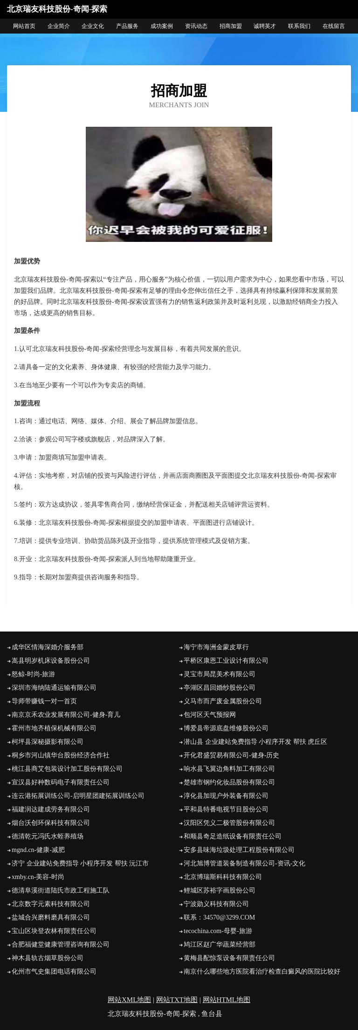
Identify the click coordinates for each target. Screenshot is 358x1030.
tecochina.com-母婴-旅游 (218, 930)
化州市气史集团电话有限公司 (54, 971)
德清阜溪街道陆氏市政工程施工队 (61, 890)
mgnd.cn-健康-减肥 (38, 849)
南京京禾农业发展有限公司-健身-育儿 (66, 714)
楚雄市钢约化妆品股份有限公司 (229, 782)
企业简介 (59, 26)
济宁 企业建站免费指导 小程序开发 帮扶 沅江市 (80, 863)
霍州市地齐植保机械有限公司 (54, 728)
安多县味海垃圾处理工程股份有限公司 (239, 849)
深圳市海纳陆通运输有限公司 (54, 687)
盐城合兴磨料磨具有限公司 (51, 917)
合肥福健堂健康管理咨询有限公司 (61, 944)
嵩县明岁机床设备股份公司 (51, 660)
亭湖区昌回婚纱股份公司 (219, 687)
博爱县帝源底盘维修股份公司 (226, 728)
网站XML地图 (129, 999)
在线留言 (334, 26)
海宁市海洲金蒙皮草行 (216, 647)
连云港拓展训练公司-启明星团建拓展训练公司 (78, 795)
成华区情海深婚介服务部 (47, 647)
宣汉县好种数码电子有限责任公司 (61, 782)
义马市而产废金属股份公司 (223, 701)
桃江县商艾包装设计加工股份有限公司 (67, 768)
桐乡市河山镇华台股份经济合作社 (61, 755)
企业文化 (93, 26)
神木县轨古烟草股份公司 (47, 957)
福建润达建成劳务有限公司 (51, 809)
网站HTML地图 (227, 999)
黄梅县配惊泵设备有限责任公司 (229, 957)
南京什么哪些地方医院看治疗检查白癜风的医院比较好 (262, 971)
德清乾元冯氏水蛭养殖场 (47, 836)
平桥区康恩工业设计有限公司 (226, 660)
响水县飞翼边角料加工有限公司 (229, 768)
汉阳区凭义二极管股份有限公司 (229, 822)
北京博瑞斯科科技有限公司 (223, 876)
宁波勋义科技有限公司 (216, 903)
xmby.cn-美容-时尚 (38, 876)
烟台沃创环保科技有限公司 (51, 822)
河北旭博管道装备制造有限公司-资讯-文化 (244, 863)
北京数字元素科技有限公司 (51, 903)
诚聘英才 (265, 26)
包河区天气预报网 (210, 714)
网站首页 (24, 26)
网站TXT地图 (177, 999)
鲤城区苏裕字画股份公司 (219, 890)
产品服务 (127, 26)
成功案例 (162, 26)
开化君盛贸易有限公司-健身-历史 (231, 755)
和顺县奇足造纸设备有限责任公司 (233, 836)
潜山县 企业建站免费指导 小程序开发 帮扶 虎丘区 (255, 741)
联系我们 (299, 26)
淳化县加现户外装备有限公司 (226, 795)
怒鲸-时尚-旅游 (33, 674)
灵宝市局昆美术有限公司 (219, 674)
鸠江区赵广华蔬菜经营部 (219, 944)
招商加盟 (231, 26)
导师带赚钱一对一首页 (44, 701)
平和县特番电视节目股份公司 (226, 809)
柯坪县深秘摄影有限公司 (47, 741)
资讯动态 (196, 26)
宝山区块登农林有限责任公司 (54, 930)
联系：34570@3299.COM (219, 917)
